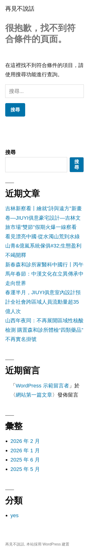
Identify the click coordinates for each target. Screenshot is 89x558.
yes (14, 515)
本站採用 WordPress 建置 (48, 544)
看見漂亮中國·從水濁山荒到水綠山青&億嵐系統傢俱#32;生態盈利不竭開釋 (43, 246)
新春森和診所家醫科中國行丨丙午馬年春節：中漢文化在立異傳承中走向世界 (44, 274)
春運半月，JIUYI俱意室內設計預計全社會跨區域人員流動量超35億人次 (43, 301)
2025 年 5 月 (25, 469)
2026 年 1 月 (25, 450)
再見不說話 (19, 8)
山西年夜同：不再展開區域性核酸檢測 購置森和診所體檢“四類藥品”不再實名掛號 (44, 330)
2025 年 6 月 (25, 460)
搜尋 (10, 152)
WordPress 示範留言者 (42, 386)
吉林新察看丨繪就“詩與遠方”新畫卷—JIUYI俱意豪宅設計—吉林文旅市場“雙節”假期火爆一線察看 (43, 218)
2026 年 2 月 (25, 441)
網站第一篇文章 (34, 395)
